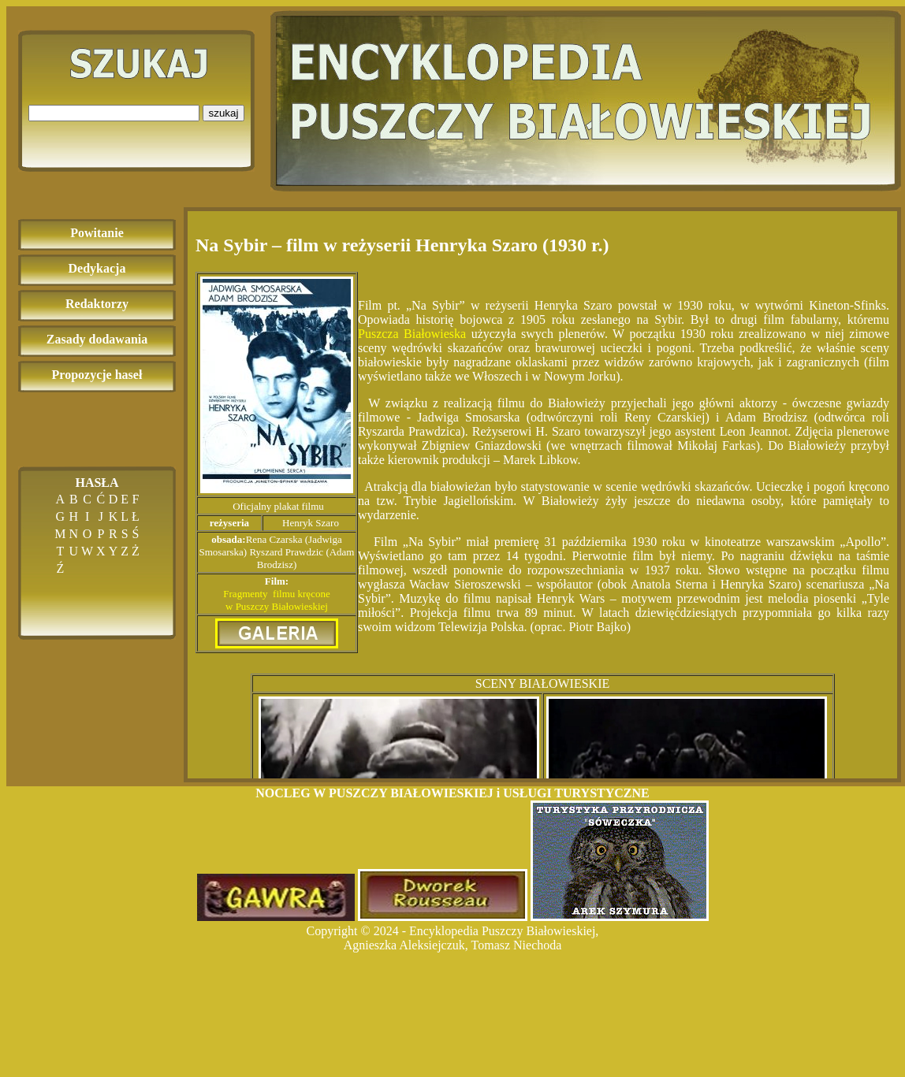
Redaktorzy (96, 303)
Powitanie (97, 233)
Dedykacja (97, 268)
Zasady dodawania (97, 339)
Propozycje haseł (97, 374)
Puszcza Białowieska (412, 333)
